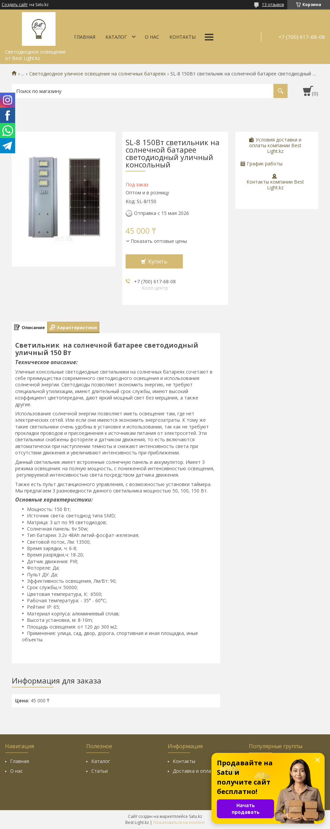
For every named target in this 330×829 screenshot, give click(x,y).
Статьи (99, 771)
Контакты (182, 37)
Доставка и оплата (195, 771)
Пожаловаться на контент (179, 822)
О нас (152, 37)
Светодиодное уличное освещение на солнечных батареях (97, 74)
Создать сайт (15, 4)
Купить (157, 261)
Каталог (116, 37)
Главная (84, 37)
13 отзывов (273, 4)
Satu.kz (195, 816)
